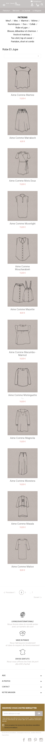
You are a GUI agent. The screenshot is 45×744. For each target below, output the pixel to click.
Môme (34, 20)
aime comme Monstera (22, 480)
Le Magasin (37, 11)
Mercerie (16, 11)
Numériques (14, 24)
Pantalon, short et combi (22, 41)
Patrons (6, 11)
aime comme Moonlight (23, 223)
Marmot (24, 20)
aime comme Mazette (22, 309)
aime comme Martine (22, 95)
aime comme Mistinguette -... (22, 396)
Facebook (25, 739)
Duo (25, 24)
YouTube (30, 739)
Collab (32, 24)
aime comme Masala (22, 523)
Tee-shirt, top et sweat (21, 38)
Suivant (38, 597)
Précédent (8, 592)
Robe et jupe (22, 27)
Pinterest (36, 739)
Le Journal (26, 11)
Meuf (8, 20)
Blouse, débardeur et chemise (21, 31)
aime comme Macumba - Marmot (22, 354)
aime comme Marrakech (22, 137)
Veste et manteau (21, 34)
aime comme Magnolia (22, 438)
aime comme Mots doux (22, 180)
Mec (16, 20)
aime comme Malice (22, 566)
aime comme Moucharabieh (22, 268)
